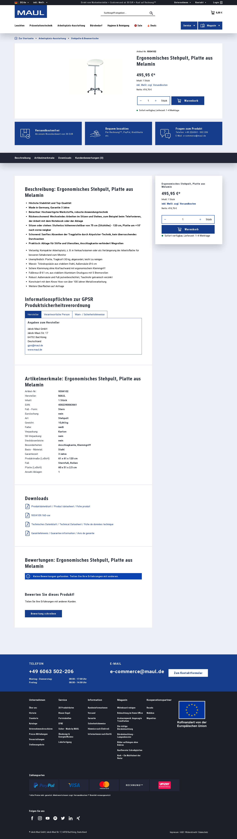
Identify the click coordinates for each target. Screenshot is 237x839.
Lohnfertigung (65, 742)
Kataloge (33, 723)
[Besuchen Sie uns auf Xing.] (78, 818)
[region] (71, 77)
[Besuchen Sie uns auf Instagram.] (40, 818)
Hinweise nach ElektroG (98, 729)
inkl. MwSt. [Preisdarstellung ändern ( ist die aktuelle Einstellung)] (40, 2)
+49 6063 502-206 (51, 671)
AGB (182, 832)
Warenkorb (187, 101)
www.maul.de (35, 349)
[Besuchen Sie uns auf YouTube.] (47, 818)
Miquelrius (151, 718)
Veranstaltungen (36, 739)
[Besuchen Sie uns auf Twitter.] (63, 818)
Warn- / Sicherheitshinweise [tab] (90, 314)
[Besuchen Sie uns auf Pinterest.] (55, 818)
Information (95, 699)
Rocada (150, 708)
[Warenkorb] (215, 12)
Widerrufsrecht (191, 832)
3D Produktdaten (66, 708)
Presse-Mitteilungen (38, 734)
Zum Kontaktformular (188, 673)
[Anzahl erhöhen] (156, 101)
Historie (32, 713)
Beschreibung (23, 157)
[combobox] (128, 13)
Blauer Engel (64, 713)
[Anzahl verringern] (141, 101)
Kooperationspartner (159, 699)
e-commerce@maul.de (194, 135)
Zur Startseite (24, 38)
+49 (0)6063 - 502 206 (196, 132)
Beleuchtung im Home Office (130, 713)
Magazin (122, 699)
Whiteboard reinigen (126, 708)
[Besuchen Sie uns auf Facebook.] (32, 818)
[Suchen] (151, 13)
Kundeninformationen (97, 708)
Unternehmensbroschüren (41, 729)
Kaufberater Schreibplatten (129, 750)
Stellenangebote (36, 744)
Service (62, 699)
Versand (91, 713)
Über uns (33, 708)
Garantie (92, 718)
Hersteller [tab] (33, 314)
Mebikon (150, 713)
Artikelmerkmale (44, 157)
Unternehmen (37, 699)
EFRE (60, 723)
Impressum (174, 832)
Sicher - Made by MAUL (68, 729)
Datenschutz (203, 832)
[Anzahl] (148, 100)
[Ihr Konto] (217, 2)
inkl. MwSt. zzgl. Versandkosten (152, 84)
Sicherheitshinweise (97, 723)
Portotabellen (64, 718)
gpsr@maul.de (35, 345)
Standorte (33, 718)
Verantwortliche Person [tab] (57, 314)
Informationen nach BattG (99, 734)
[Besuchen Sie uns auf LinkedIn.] (70, 818)
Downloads (64, 157)
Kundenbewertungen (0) (89, 157)
